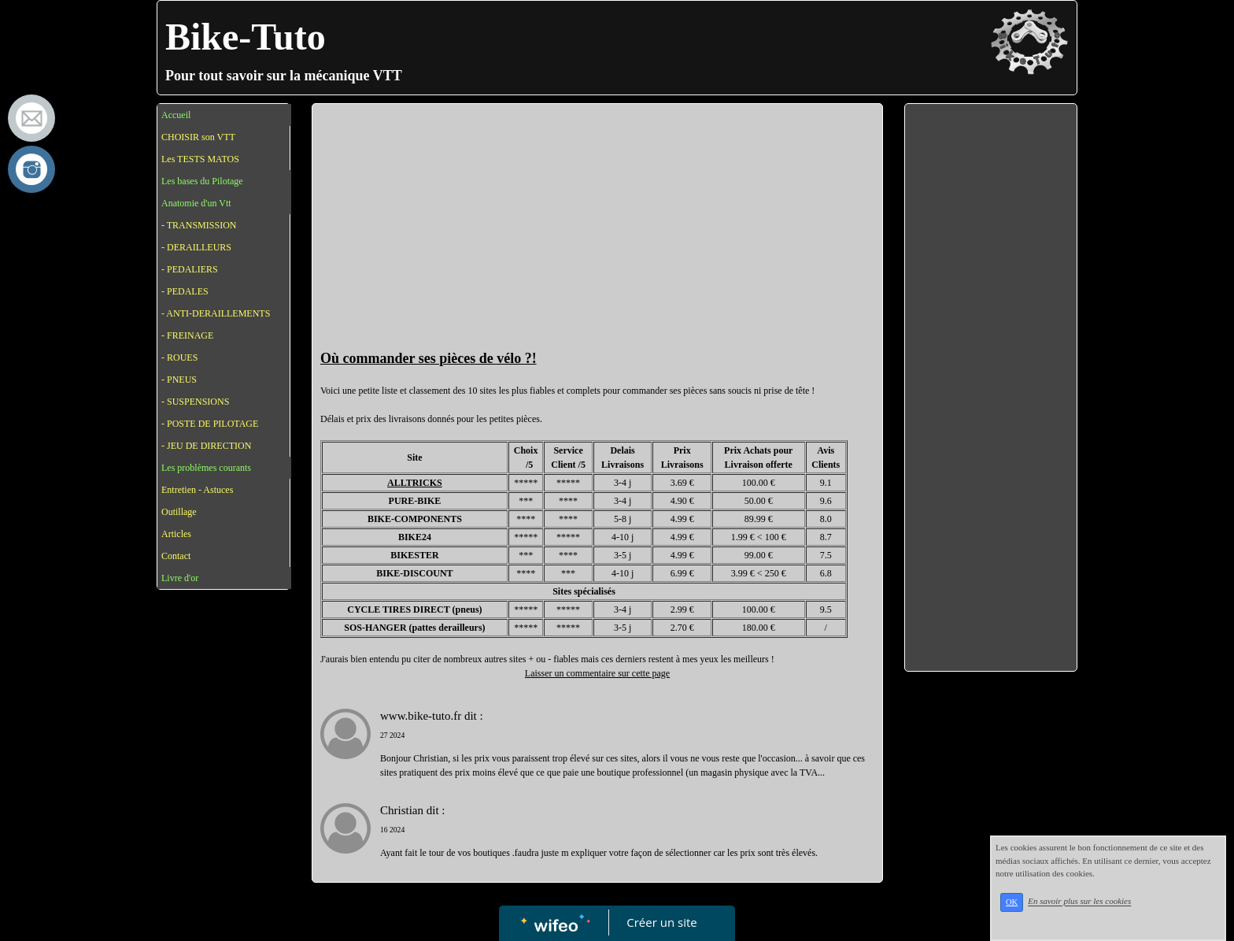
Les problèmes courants (206, 467)
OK (1012, 902)
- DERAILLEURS (196, 247)
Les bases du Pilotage (202, 181)
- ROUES (179, 357)
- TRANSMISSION (198, 225)
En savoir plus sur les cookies (1079, 901)
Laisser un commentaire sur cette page (597, 673)
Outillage (179, 511)
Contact (175, 555)
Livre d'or (179, 577)
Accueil (175, 114)
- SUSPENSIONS (195, 401)
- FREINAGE (187, 335)
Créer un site (662, 922)
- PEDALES (185, 291)
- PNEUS (179, 379)
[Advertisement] (597, 230)
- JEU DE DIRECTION (206, 445)
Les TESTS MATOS (200, 159)
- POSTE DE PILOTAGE (209, 423)
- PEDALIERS (189, 269)
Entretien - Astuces (197, 489)
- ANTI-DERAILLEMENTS (215, 313)
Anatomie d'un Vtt (196, 203)
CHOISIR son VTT (198, 137)
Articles (176, 533)
